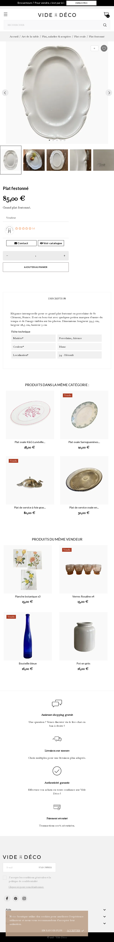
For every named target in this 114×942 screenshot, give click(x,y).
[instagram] (24, 898)
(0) (25, 228)
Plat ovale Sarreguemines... (84, 442)
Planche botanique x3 (28, 596)
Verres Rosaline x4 (83, 596)
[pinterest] (15, 898)
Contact (21, 243)
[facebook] (7, 898)
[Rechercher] (105, 25)
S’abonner (45, 867)
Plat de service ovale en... (84, 507)
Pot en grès (83, 663)
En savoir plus (52, 930)
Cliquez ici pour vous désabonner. (26, 886)
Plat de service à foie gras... (30, 507)
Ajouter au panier (35, 267)
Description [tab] (57, 298)
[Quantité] (35, 255)
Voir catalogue (51, 243)
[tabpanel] (57, 92)
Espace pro (81, 3)
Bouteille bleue (28, 663)
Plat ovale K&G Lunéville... (30, 442)
